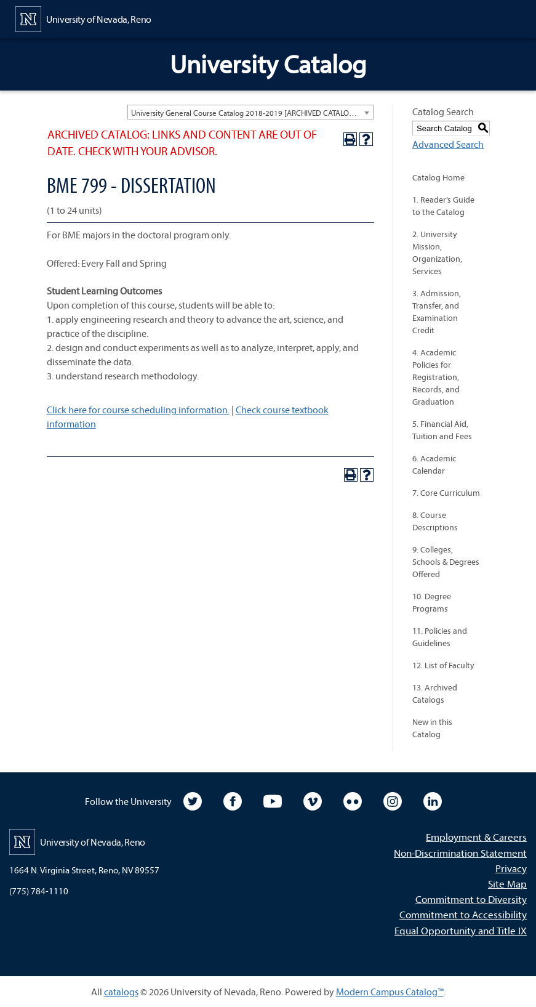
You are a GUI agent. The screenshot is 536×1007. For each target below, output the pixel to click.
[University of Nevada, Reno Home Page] (83, 18)
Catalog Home (438, 177)
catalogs (121, 991)
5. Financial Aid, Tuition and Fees (442, 430)
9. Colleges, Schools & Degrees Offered (445, 562)
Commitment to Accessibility (463, 914)
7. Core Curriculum (446, 492)
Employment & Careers (476, 836)
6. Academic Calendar (434, 464)
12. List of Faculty (443, 665)
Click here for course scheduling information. (138, 409)
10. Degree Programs (431, 602)
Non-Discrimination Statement (460, 852)
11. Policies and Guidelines (439, 637)
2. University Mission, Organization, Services (437, 252)
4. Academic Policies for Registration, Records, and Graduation (436, 377)
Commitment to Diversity (471, 898)
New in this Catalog (432, 728)
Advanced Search (448, 144)
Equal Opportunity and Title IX (460, 930)
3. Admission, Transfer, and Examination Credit (436, 312)
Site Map (507, 883)
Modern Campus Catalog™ (390, 991)
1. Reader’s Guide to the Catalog (443, 205)
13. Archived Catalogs (434, 693)
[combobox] (250, 112)
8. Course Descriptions (435, 521)
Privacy (511, 868)
